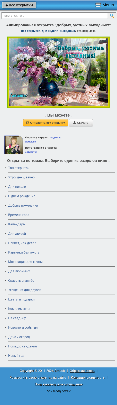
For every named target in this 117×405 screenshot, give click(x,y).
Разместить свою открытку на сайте (38, 377)
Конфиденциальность (88, 377)
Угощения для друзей (24, 290)
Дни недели (17, 187)
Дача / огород (19, 337)
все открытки (19, 5)
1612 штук (31, 151)
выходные (67, 30)
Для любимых (19, 271)
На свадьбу (17, 318)
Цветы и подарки (21, 299)
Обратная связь (82, 371)
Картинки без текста (24, 252)
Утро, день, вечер (21, 177)
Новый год (16, 356)
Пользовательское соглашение (58, 384)
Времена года (18, 215)
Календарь (16, 224)
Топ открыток (19, 168)
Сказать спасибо (21, 281)
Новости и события (23, 327)
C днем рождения (21, 196)
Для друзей (17, 234)
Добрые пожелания (23, 205)
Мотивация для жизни (25, 262)
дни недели (50, 30)
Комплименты (19, 309)
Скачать (81, 122)
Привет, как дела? (22, 243)
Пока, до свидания (22, 346)
